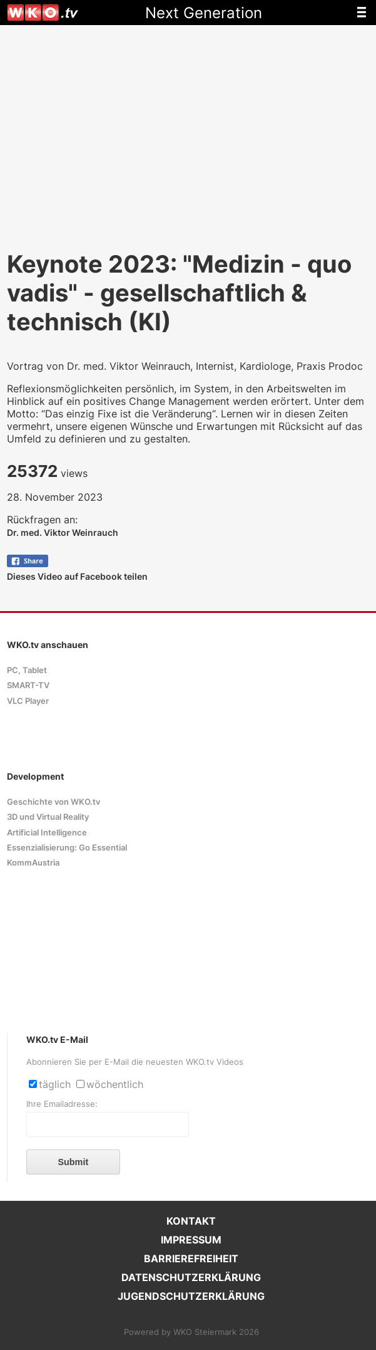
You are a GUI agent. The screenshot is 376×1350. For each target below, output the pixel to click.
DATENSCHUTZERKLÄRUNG (191, 1277)
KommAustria (33, 862)
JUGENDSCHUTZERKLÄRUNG (191, 1296)
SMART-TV (28, 685)
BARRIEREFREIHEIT (191, 1258)
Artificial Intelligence (47, 832)
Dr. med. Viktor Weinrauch (62, 532)
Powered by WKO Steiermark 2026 (191, 1332)
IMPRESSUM (191, 1239)
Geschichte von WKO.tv (53, 802)
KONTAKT (191, 1221)
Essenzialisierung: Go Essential (67, 847)
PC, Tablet (27, 670)
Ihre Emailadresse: (62, 1104)
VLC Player (28, 701)
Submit (73, 1162)
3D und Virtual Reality (48, 817)
